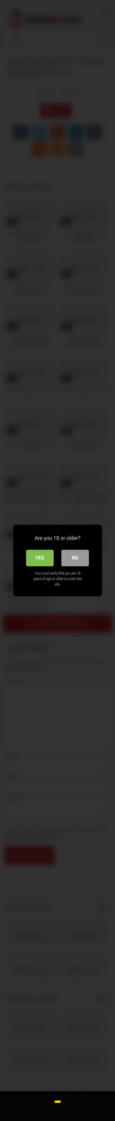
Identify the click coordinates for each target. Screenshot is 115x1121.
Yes (40, 558)
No (75, 558)
